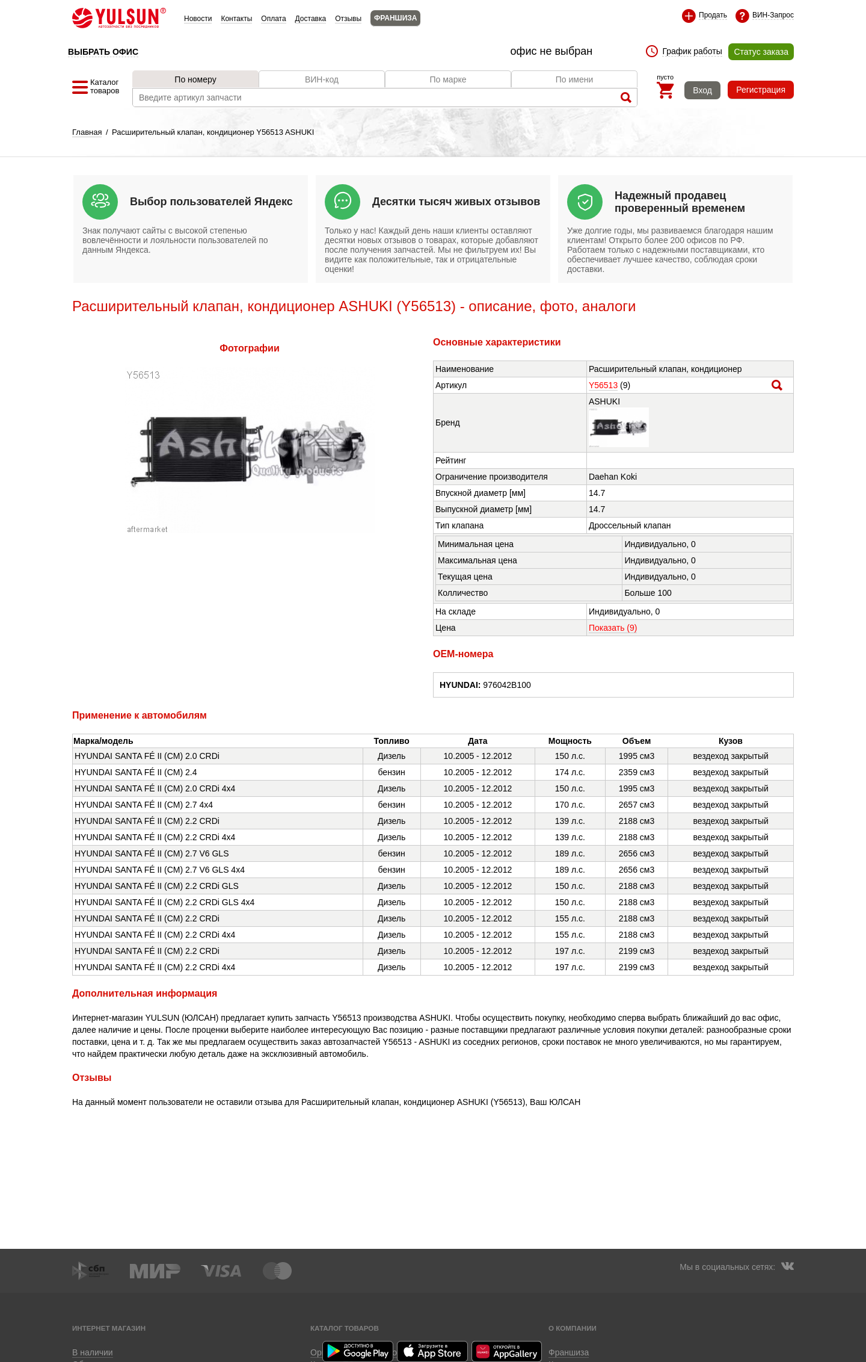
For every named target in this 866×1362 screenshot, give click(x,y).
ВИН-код (322, 79)
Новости (198, 18)
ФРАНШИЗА (395, 18)
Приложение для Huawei (507, 1351)
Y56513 (603, 385)
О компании (572, 1328)
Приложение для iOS (433, 1351)
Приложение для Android (358, 1351)
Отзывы (348, 18)
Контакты (236, 18)
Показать (613, 628)
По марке (447, 79)
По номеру (195, 79)
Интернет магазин (109, 1328)
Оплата (273, 18)
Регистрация (760, 89)
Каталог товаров (344, 1328)
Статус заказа (761, 52)
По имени (575, 79)
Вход (702, 90)
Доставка (311, 18)
